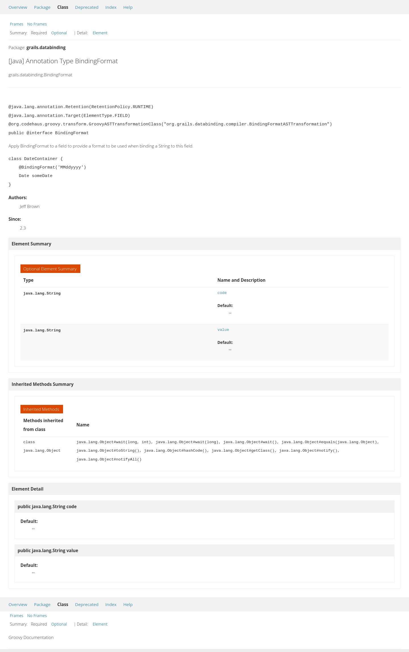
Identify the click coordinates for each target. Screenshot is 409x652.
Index (110, 7)
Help (128, 7)
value (223, 330)
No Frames (37, 24)
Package (42, 7)
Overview (18, 7)
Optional (59, 32)
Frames (16, 24)
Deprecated (87, 7)
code (222, 293)
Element (100, 32)
